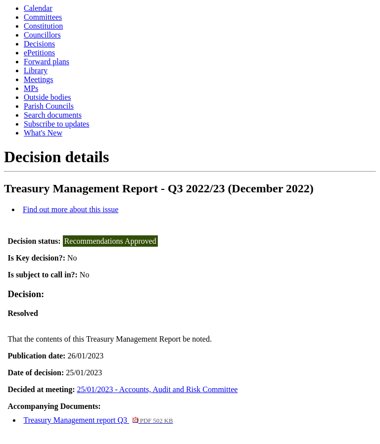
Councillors (42, 35)
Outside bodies (47, 97)
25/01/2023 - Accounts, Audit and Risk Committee (157, 389)
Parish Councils (49, 106)
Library (36, 70)
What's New (43, 133)
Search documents (53, 115)
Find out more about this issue (70, 209)
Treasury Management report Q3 (98, 420)
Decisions (39, 44)
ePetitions (39, 52)
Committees (43, 17)
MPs (31, 88)
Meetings (38, 79)
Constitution (43, 26)
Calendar (38, 8)
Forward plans (46, 61)
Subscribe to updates (56, 124)
